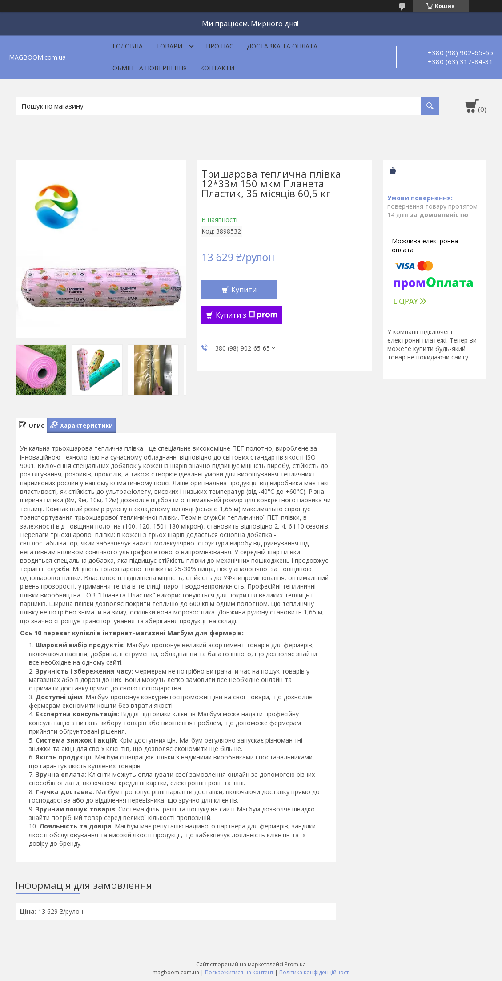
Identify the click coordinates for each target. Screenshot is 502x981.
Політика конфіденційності (314, 972)
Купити (244, 290)
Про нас (219, 46)
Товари (169, 46)
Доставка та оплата (282, 46)
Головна (127, 46)
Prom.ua (295, 964)
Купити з (246, 315)
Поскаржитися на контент (239, 972)
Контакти (217, 68)
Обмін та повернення (149, 68)
